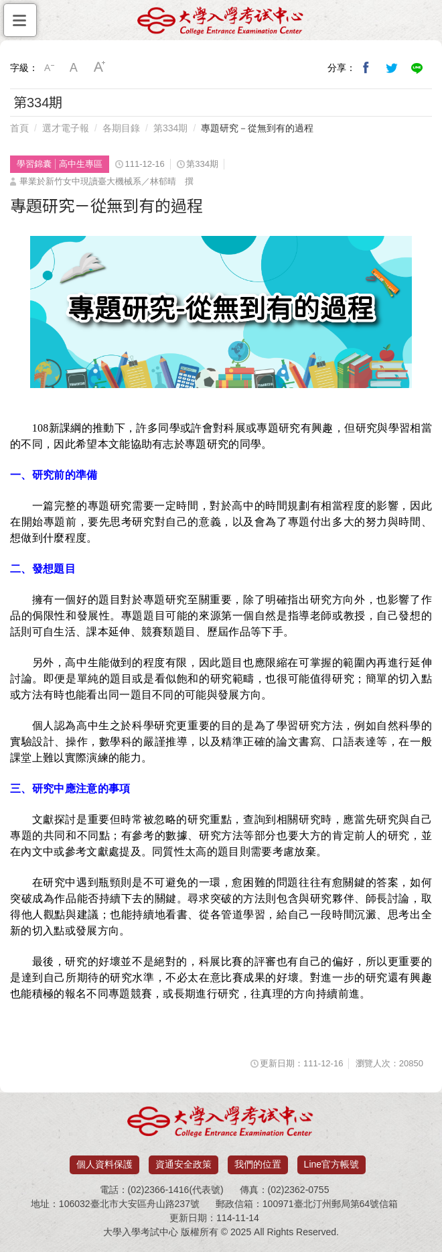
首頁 (19, 128)
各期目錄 (121, 128)
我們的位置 (257, 1164)
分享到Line (417, 67)
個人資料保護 (104, 1164)
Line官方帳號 (331, 1164)
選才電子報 (65, 128)
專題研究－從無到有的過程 (257, 128)
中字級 (74, 67)
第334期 (170, 128)
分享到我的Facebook (366, 67)
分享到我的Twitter (391, 67)
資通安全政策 (183, 1164)
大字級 (99, 67)
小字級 (49, 67)
